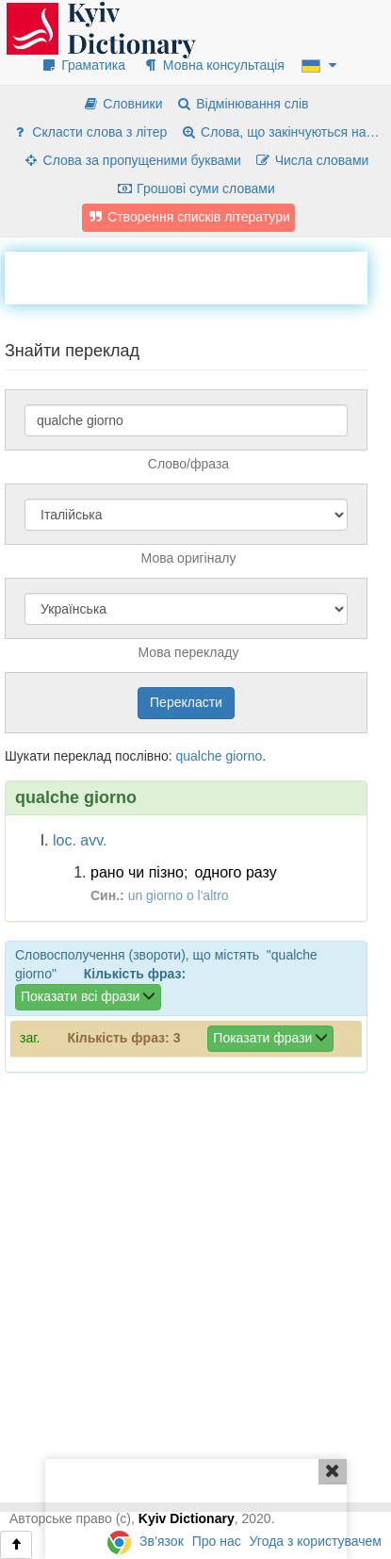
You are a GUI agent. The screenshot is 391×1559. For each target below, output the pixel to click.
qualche (198, 755)
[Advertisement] (198, 275)
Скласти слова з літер (89, 131)
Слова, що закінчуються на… (279, 131)
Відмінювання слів (241, 103)
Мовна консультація (213, 65)
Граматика (83, 65)
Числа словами (311, 160)
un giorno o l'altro (178, 895)
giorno (243, 755)
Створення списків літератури (188, 216)
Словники (122, 103)
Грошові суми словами (195, 188)
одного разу (235, 872)
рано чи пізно (137, 872)
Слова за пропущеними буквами (132, 160)
